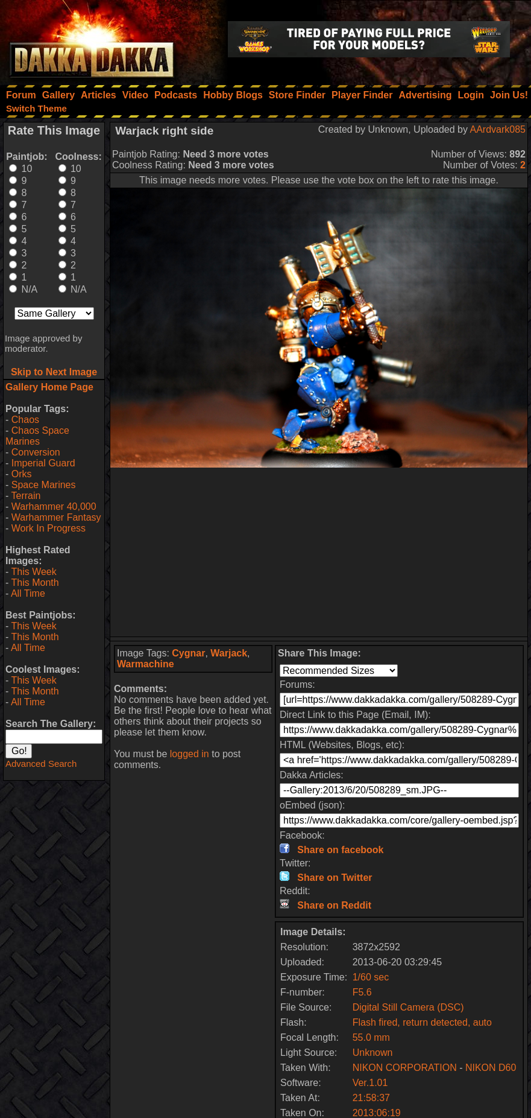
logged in (189, 754)
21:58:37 (371, 1098)
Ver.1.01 (370, 1083)
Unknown (373, 1052)
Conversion (35, 452)
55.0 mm (371, 1037)
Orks (21, 474)
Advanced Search (41, 763)
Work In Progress (48, 528)
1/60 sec (371, 977)
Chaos (25, 419)
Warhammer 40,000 (53, 506)
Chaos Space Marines (37, 435)
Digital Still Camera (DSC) (408, 1007)
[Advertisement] (318, 552)
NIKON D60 (490, 1067)
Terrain (25, 496)
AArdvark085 (498, 129)
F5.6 (362, 992)
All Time (28, 593)
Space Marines (43, 485)
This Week (33, 572)
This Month (34, 582)
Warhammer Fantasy (56, 517)
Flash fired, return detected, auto (422, 1022)
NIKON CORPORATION (405, 1067)
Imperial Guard (43, 463)
